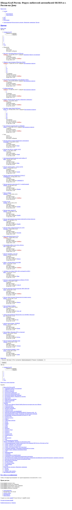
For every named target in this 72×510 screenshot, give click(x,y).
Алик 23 (5, 281)
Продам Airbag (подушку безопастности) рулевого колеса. (17, 297)
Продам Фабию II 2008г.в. (9, 306)
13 (6, 72)
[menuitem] (9, 13)
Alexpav (5, 342)
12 (6, 71)
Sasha (4, 289)
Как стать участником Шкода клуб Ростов (13, 53)
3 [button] (3, 38)
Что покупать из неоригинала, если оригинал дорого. (16, 79)
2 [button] (3, 37)
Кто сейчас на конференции (9, 475)
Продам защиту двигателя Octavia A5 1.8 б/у (14, 227)
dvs (4, 316)
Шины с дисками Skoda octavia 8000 (12, 262)
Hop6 (18, 145)
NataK (4, 150)
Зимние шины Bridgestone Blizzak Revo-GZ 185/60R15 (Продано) (18, 314)
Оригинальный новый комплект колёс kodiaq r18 (15, 158)
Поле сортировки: (22, 360)
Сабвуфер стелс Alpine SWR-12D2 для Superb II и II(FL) (16, 271)
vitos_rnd (5, 307)
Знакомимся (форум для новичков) (31, 54)
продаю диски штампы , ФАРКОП (11, 323)
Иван (4, 272)
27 (6, 115)
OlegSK (5, 185)
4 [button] (3, 39)
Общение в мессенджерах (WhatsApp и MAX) (14, 62)
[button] (7, 32)
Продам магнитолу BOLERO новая (11, 340)
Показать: (7, 360)
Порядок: (38, 360)
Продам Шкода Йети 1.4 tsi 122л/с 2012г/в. (13, 245)
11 (6, 69)
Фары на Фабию (7, 192)
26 (6, 114)
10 (6, 68)
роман (4, 350)
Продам (3, 25)
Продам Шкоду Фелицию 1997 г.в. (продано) (14, 332)
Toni (4, 246)
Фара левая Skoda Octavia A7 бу (11, 236)
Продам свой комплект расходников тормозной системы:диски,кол (19, 219)
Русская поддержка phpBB (7, 500)
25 (6, 113)
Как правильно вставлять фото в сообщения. (14, 125)
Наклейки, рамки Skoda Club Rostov (12, 108)
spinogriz (5, 194)
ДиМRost (5, 54)
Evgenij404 (6, 142)
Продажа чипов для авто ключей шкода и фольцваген (16, 140)
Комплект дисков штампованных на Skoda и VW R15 (16, 279)
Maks (4, 159)
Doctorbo (5, 229)
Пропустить (3, 8)
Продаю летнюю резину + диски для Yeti (13, 166)
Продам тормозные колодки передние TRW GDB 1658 (16, 288)
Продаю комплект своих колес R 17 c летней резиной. (16, 184)
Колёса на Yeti (6, 201)
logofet (5, 168)
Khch (4, 263)
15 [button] (3, 43)
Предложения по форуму (29, 63)
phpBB (11, 498)
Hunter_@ (5, 109)
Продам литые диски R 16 (9, 210)
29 (6, 118)
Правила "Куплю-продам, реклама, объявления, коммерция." (17, 99)
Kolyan (5, 333)
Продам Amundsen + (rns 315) (10, 253)
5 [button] (3, 41)
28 (6, 117)
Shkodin (19, 189)
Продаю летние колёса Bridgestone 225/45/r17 (14, 175)
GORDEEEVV (6, 176)
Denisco (5, 255)
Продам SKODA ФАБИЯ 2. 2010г (11, 349)
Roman (5, 324)
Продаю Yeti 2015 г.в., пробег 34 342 (12, 149)
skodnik (5, 202)
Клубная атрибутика (8, 88)
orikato (5, 127)
